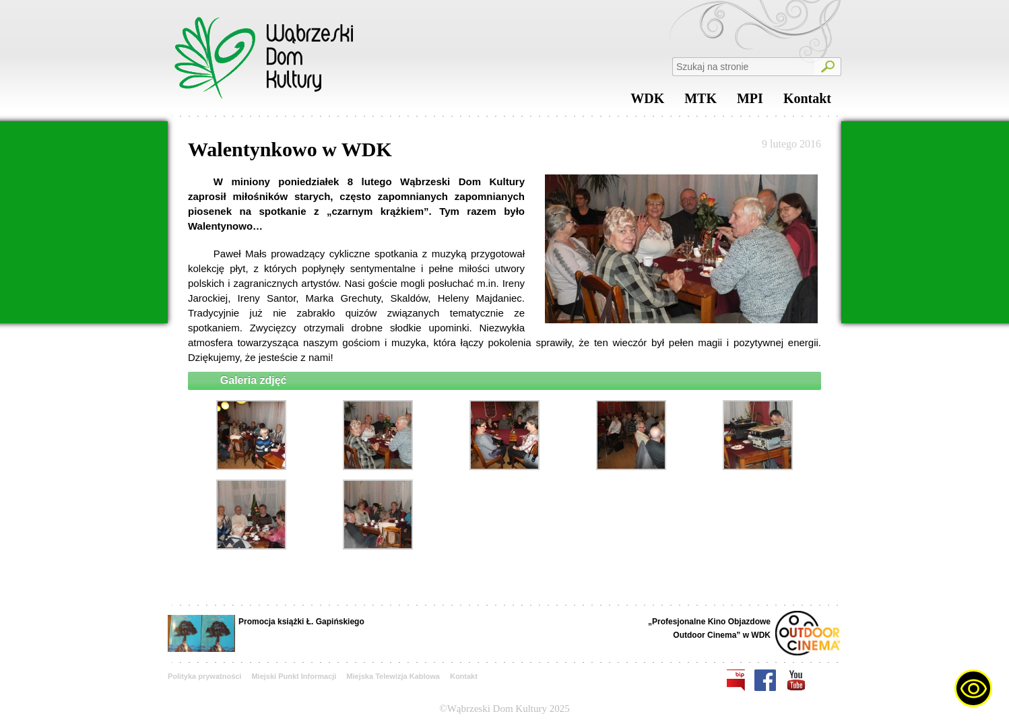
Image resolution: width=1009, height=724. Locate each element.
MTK (700, 101)
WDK (647, 101)
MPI (750, 101)
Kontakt (807, 101)
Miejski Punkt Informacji (293, 676)
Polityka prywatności (204, 676)
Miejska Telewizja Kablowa (393, 676)
